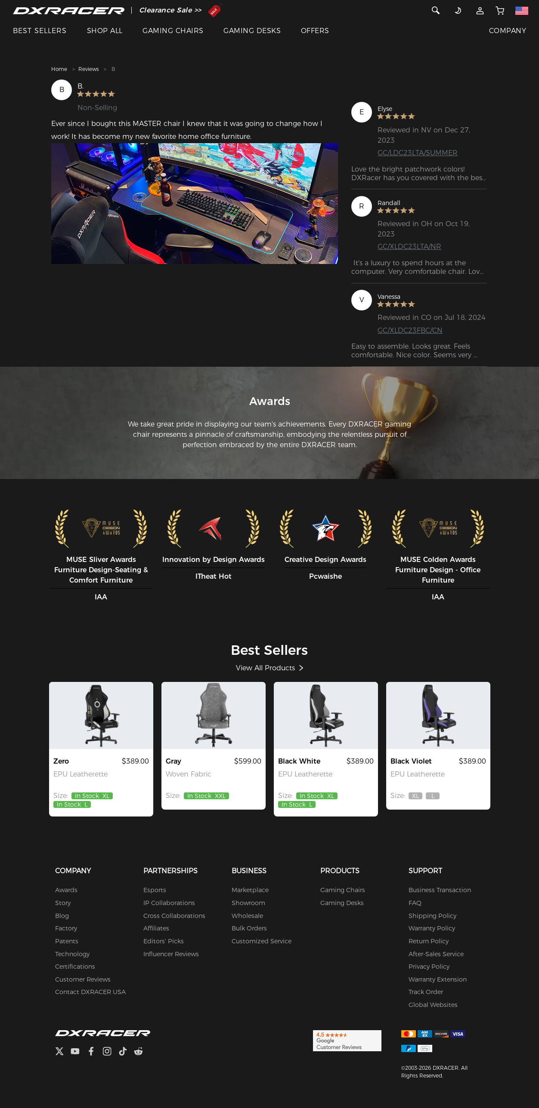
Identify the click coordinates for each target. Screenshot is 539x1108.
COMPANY (507, 31)
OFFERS (315, 31)
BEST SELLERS (40, 31)
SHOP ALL (105, 31)
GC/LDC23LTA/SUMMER (418, 153)
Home (59, 69)
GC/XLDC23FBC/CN (410, 330)
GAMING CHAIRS (172, 31)
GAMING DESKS (252, 31)
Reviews (88, 69)
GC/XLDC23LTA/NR (409, 246)
